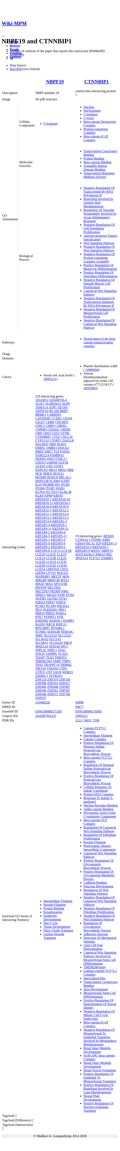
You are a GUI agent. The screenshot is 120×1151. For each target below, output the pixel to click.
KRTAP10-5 (62, 503)
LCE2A (40, 558)
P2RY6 (61, 602)
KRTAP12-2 (60, 510)
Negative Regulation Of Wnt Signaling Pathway (99, 248)
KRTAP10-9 (60, 506)
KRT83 (58, 495)
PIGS (38, 609)
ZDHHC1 (41, 676)
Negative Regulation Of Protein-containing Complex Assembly (99, 257)
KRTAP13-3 (60, 517)
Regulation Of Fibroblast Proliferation (99, 836)
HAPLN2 (41, 470)
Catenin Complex (94, 739)
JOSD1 (60, 488)
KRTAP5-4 (58, 539)
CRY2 (47, 433)
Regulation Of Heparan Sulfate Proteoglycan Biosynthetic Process (98, 768)
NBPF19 (55, 81)
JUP (98, 543)
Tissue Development (56, 926)
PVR (60, 617)
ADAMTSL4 (58, 400)
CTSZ (56, 436)
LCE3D (40, 565)
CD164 (67, 418)
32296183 (16, 54)
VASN (57, 672)
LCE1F (62, 554)
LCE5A (40, 569)
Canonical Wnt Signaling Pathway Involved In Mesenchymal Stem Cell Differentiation (99, 958)
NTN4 (70, 595)
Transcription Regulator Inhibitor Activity (99, 175)
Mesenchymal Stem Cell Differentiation (99, 994)
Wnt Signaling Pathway (98, 243)
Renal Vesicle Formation (99, 1070)
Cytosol (88, 118)
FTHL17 (61, 459)
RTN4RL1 (57, 628)
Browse (15, 45)
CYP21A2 (42, 440)
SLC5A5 (55, 639)
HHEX (47, 473)
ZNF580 (40, 690)
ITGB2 (65, 484)
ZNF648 (40, 694)
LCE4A (62, 565)
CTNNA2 (81, 539)
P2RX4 (40, 602)
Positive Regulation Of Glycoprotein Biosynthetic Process (98, 864)
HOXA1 (58, 473)
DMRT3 (52, 448)
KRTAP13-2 (43, 517)
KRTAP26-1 (59, 525)
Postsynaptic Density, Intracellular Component (99, 847)
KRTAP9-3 (58, 547)
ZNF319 (52, 679)
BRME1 (40, 414)
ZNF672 (52, 694)
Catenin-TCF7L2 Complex (94, 730)
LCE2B (51, 558)
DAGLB (68, 440)
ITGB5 (49, 488)
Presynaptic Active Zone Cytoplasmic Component (99, 814)
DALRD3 (41, 444)
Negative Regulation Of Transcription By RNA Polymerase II (99, 191)
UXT (49, 672)
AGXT (39, 403)
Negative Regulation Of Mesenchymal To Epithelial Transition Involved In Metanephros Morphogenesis (100, 1037)
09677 (79, 707)
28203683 (90, 388)
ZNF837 (40, 698)
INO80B (48, 484)
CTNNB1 (95, 539)
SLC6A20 (56, 642)
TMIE (57, 661)
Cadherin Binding (95, 882)
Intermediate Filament (57, 901)
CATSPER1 (43, 418)
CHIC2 (40, 425)
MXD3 (39, 584)
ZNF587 (64, 690)
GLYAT (40, 466)
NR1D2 (52, 595)
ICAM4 (55, 481)
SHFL (39, 635)
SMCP (67, 642)
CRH (38, 433)
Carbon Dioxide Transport (53, 936)
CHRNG (61, 425)
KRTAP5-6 (42, 543)
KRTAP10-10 (61, 499)
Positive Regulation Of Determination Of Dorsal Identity (99, 1004)
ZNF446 (52, 687)
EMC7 (49, 451)
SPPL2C (41, 650)
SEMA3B (53, 631)
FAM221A (42, 455)
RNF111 (61, 624)
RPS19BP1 (42, 628)
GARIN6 (52, 462)
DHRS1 (40, 448)
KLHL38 (65, 492)
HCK (38, 473)
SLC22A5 (50, 635)
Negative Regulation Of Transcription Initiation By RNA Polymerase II (99, 301)
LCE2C (62, 558)
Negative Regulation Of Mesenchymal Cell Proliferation (99, 313)
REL (109, 554)
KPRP (48, 495)
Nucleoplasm (92, 110)
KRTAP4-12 (60, 528)
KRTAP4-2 (42, 532)
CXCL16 (66, 436)
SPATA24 (41, 646)
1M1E (87, 720)
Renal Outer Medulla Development (97, 1064)
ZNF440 (40, 687)
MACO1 (62, 573)
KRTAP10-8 (43, 506)
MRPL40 (53, 580)
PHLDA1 (63, 606)
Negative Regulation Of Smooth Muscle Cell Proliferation (99, 283)
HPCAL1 (65, 477)
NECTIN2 (54, 587)
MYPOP (41, 587)
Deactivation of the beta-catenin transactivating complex (99, 342)
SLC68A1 (42, 642)
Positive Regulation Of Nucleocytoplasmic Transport (98, 1107)
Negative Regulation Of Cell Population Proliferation (99, 228)
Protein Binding (93, 158)
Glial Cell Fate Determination (93, 947)
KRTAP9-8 (42, 551)
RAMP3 (68, 620)
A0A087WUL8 (45, 716)
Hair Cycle (50, 923)
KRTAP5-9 (58, 543)
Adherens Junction (95, 934)
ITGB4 (39, 488)
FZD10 (40, 462)
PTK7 (39, 617)
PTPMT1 (50, 617)
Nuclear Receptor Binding (100, 805)
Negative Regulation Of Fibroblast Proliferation (99, 910)
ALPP (66, 403)
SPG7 (64, 646)
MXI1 (49, 584)
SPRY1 (52, 650)
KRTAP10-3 (83, 547)
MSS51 (96, 551)
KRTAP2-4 (42, 525)
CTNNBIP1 (96, 81)
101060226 (42, 702)
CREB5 (65, 429)
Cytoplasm (50, 123)
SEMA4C (67, 631)
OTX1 (63, 598)
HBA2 (62, 470)
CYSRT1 (56, 440)
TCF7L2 (94, 558)
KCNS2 (40, 492)
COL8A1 (54, 429)
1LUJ (79, 720)
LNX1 (64, 569)
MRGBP (41, 580)
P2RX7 (50, 602)
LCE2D (40, 562)
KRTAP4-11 (43, 528)
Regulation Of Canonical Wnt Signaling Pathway (99, 829)
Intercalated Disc (94, 978)
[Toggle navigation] (3, 36)
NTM (61, 595)
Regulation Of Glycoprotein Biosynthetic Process (97, 926)
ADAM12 (42, 400)
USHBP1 (107, 558)
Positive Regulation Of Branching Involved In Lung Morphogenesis (98, 1088)
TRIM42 (66, 665)
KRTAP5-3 (42, 539)
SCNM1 (40, 631)
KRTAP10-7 (100, 547)
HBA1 (53, 470)
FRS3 (50, 459)
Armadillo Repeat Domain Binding (95, 167)
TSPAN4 (52, 668)
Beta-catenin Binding (97, 162)
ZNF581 (52, 690)
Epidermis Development (52, 917)
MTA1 (64, 580)
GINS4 (79, 543)
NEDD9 (55, 591)
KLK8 (39, 495)
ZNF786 (64, 694)
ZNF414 (52, 683)
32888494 (91, 369)
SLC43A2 (42, 639)
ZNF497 (64, 687)
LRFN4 (40, 573)
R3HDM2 (41, 620)
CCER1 (57, 418)
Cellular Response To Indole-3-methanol (97, 788)
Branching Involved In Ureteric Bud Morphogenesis (98, 202)
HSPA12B (42, 481)
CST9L (65, 433)
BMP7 (64, 411)
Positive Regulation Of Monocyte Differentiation (100, 267)
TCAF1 (63, 653)
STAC (62, 650)
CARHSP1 (54, 414)
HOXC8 (52, 477)
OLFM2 (52, 598)
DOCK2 (63, 448)
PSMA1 (61, 613)
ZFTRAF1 (56, 676)
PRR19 (40, 613)
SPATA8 (54, 646)
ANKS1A (41, 407)
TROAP (40, 668)
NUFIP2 (40, 598)
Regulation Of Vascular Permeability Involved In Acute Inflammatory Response (99, 215)
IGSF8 (65, 481)
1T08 (95, 720)
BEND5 (108, 536)
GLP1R (63, 462)
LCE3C (62, 562)
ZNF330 (64, 679)
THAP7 (40, 657)
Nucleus (88, 107)
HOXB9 (40, 477)
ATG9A (62, 407)
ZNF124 (40, 679)
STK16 (40, 653)
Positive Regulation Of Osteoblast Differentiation (100, 274)
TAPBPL (51, 653)
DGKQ (61, 444)
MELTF (56, 576)
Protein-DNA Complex (98, 794)
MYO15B (60, 584)
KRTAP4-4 (58, 532)
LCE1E (51, 554)
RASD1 (40, 624)
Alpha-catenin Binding (98, 809)
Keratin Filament (54, 904)
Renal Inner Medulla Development (96, 1050)
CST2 (55, 433)
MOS (66, 576)
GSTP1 (58, 466)
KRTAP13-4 (43, 521)
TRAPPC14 (51, 665)
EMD (106, 539)
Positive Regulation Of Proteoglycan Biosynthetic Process (98, 779)
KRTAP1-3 (109, 543)
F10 (56, 451)
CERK (50, 422)
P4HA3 (100, 554)
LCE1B (66, 551)
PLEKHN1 (50, 609)
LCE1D (40, 554)
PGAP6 (51, 606)
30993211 (49, 379)
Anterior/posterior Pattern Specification (100, 237)
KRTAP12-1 (43, 510)
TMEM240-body (94, 967)
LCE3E (51, 565)
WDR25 (67, 672)
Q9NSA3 (81, 716)
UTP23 (40, 672)
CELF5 (40, 422)
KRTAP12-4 (60, 514)
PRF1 (62, 609)
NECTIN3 (42, 591)
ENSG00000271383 (48, 711)
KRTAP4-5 (42, 536)
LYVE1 (51, 573)
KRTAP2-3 (59, 521)
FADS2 (65, 451)
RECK (51, 624)
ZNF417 (64, 683)
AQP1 (53, 407)
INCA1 (90, 543)
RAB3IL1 (55, 620)
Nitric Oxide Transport (58, 930)
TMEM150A (43, 661)
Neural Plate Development (92, 1097)
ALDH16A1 (53, 403)
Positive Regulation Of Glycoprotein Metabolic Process (99, 875)
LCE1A (56, 551)
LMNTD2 (52, 569)
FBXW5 (40, 459)
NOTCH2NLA (85, 554)
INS (57, 484)
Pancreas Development (98, 886)
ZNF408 (40, 683)
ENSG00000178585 (88, 711)
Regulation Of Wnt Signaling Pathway (95, 891)
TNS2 (39, 665)
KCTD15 (53, 492)
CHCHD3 (61, 422)
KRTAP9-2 (42, 547)
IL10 (38, 484)
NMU (65, 591)
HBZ (70, 470)
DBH (52, 444)
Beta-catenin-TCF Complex (95, 821)
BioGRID (16, 69)
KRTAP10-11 (44, 503)
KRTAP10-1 (43, 499)
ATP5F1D (42, 411)
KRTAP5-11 (59, 536)
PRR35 (50, 613)
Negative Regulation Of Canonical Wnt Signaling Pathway (99, 324)
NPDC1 (40, 595)
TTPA (63, 668)
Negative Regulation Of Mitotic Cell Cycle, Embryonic (99, 1015)
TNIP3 (66, 661)
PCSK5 (40, 606)
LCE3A (51, 562)
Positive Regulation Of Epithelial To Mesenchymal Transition (99, 1077)
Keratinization (52, 912)
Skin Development (95, 989)
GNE (49, 466)
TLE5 (50, 657)
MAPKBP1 (42, 576)
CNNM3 (41, 429)
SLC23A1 (64, 635)
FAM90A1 (57, 455)
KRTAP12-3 (43, 514)
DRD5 (39, 451)
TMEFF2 (60, 657)
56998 (79, 702)
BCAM (54, 411)
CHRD (50, 425)
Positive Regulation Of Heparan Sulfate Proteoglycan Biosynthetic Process (98, 748)
